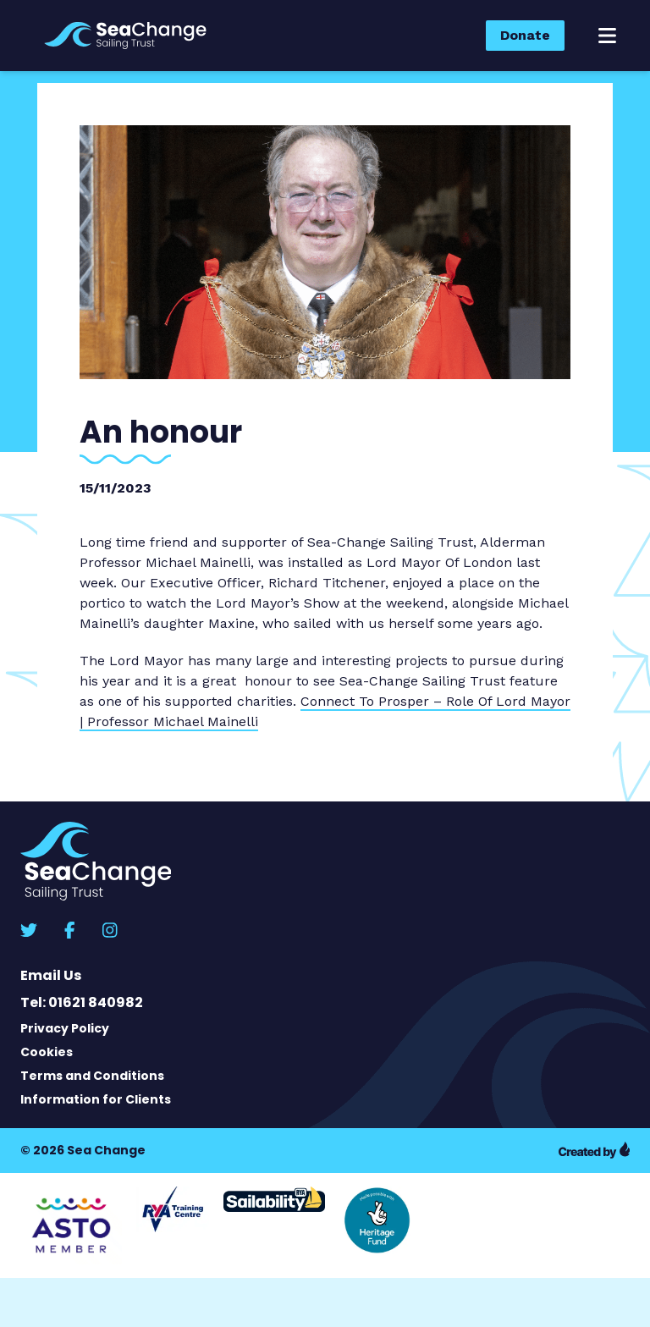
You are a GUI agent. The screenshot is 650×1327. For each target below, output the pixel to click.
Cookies (46, 1051)
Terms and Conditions (92, 1075)
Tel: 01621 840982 (81, 1002)
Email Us (50, 975)
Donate (525, 35)
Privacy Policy (64, 1028)
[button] (607, 35)
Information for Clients (95, 1099)
